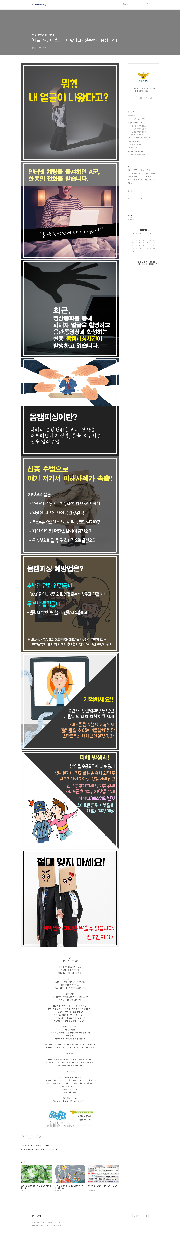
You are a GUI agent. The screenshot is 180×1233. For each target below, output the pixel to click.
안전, (155, 176)
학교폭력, (135, 176)
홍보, (154, 180)
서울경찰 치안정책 (138, 126)
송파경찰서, (135, 180)
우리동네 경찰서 (135, 151)
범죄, (129, 180)
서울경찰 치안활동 (138, 129)
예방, (148, 170)
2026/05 (143, 230)
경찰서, (141, 173)
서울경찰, (143, 170)
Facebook (131, 199)
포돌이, (146, 173)
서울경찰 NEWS (135, 115)
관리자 (39, 1216)
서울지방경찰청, (148, 176)
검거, (141, 180)
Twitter (140, 199)
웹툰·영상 (135, 144)
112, (140, 176)
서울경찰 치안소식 (138, 132)
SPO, (150, 180)
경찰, (129, 170)
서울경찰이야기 (135, 123)
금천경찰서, (135, 170)
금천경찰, (153, 173)
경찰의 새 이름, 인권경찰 (140, 137)
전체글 (132, 112)
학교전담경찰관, (133, 173)
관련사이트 (137, 1216)
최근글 (130, 191)
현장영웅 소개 (137, 134)
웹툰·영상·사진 (135, 141)
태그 (32, 1216)
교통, (129, 176)
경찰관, (130, 183)
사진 (133, 147)
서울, (146, 180)
